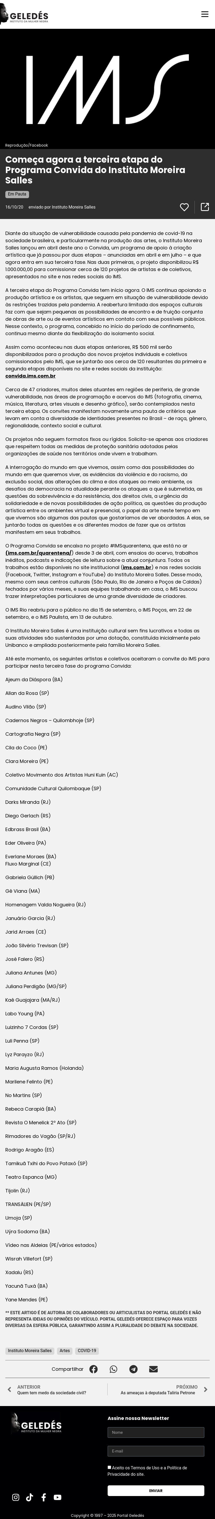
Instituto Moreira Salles (30, 1350)
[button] (94, 1369)
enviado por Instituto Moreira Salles (62, 206)
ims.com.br (137, 567)
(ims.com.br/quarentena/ (38, 552)
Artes (65, 1350)
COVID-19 (87, 1350)
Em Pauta (17, 193)
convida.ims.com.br (30, 375)
